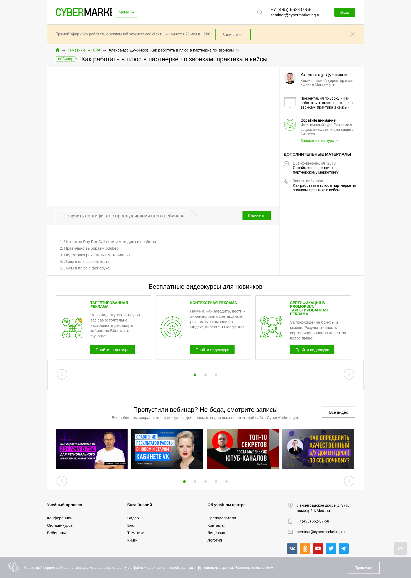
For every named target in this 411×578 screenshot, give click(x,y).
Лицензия (216, 532)
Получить (255, 215)
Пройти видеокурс (117, 349)
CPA (96, 50)
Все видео (338, 412)
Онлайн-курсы (60, 525)
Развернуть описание (252, 568)
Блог (131, 525)
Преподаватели (222, 517)
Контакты (216, 525)
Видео (133, 517)
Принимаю (363, 568)
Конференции (59, 517)
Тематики (76, 50)
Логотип (215, 540)
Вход (342, 12)
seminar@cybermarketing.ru (295, 15)
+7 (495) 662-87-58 (290, 9)
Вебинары (56, 532)
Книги (132, 540)
